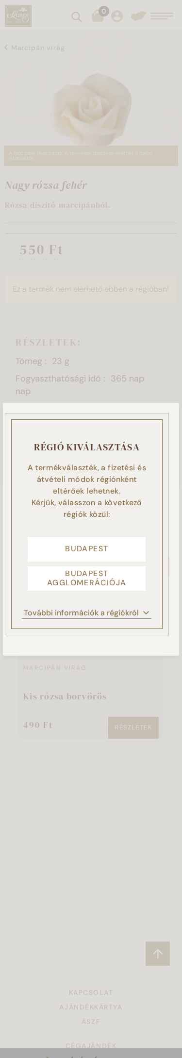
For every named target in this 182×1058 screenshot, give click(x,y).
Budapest (86, 549)
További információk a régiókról (86, 613)
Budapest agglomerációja (87, 577)
